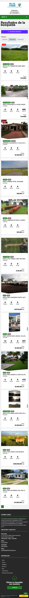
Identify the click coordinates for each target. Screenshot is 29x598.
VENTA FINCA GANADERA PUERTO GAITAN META (14, 297)
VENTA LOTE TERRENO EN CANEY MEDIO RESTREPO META (14, 66)
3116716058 (15, 13)
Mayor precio (20, 39)
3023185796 (15, 12)
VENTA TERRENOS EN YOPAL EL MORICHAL (14, 220)
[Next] (10, 506)
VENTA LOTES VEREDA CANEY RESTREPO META (14, 258)
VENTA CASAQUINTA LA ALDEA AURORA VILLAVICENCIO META (14, 104)
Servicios (4, 566)
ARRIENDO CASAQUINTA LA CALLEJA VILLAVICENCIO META (14, 143)
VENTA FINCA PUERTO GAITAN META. (13, 452)
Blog (3, 568)
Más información (7, 597)
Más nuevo (4, 39)
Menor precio (12, 39)
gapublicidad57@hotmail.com (8, 550)
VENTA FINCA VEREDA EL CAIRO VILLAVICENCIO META (14, 374)
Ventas (3, 562)
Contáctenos (5, 570)
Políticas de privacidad (7, 573)
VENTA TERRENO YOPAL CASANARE (13, 181)
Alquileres (4, 564)
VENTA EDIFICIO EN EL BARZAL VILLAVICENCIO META (14, 336)
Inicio (3, 560)
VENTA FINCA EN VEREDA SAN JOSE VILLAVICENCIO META (14, 490)
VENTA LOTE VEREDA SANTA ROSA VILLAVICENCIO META (14, 413)
